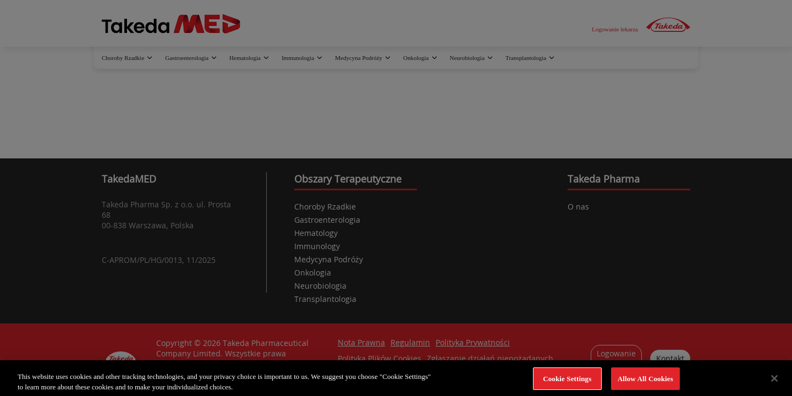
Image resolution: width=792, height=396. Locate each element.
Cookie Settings (567, 382)
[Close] (774, 383)
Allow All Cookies (645, 382)
